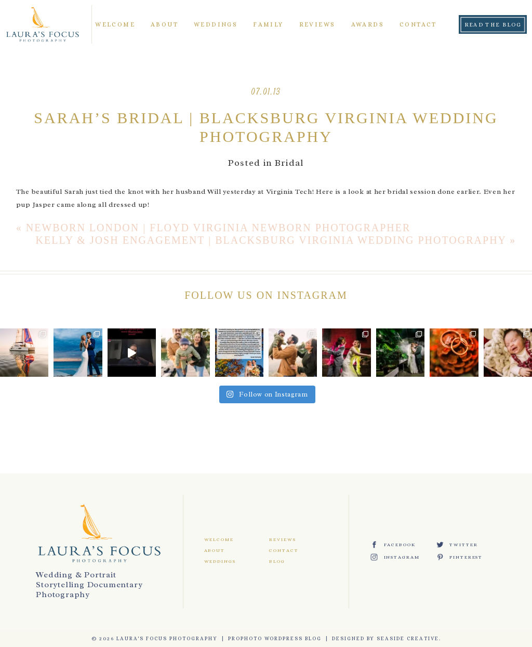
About (164, 24)
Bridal (289, 162)
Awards (367, 24)
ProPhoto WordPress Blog (275, 638)
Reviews (317, 24)
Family (268, 24)
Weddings (215, 24)
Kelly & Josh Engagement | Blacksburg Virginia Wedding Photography (271, 240)
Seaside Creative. (409, 638)
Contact (418, 24)
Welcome (115, 24)
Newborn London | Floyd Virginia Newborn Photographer (218, 227)
